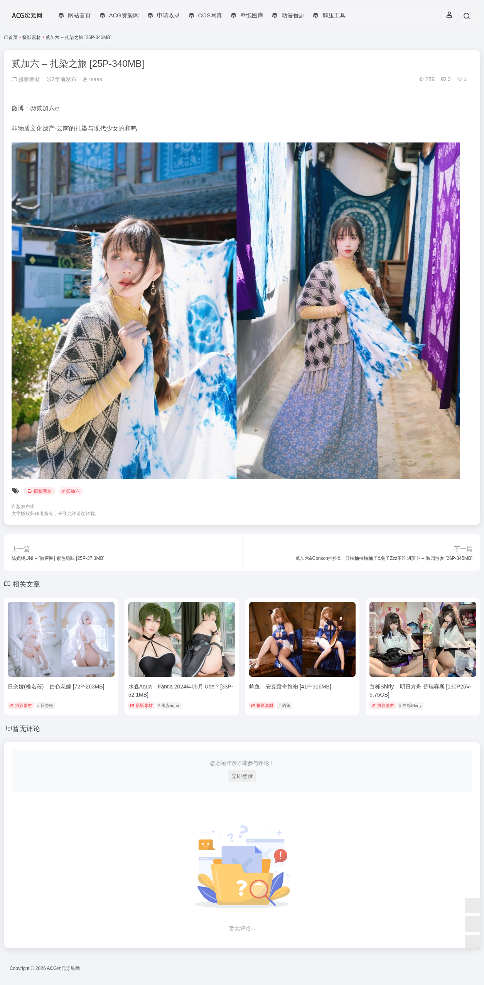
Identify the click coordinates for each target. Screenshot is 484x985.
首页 (13, 37)
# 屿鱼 (284, 705)
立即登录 (242, 776)
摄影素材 (31, 37)
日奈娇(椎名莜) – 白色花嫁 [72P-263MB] (56, 686)
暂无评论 (26, 728)
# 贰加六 (71, 491)
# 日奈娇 (45, 705)
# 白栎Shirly (410, 705)
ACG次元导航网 (63, 968)
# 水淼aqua (168, 705)
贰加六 (45, 108)
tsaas (92, 79)
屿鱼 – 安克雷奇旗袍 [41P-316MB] (290, 686)
